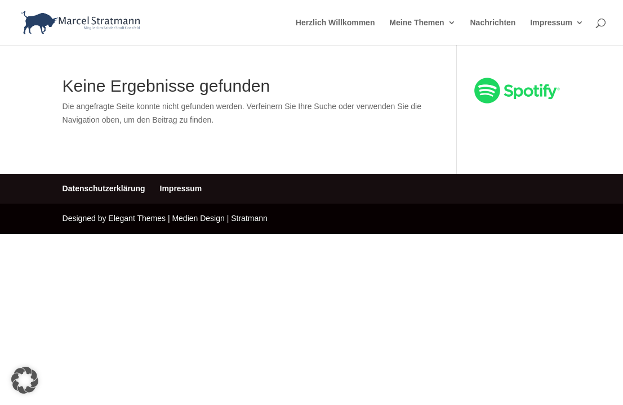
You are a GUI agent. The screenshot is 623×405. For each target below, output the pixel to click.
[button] (25, 380)
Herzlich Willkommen (335, 23)
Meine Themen (416, 23)
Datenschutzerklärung (104, 188)
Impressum (551, 23)
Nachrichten (492, 23)
